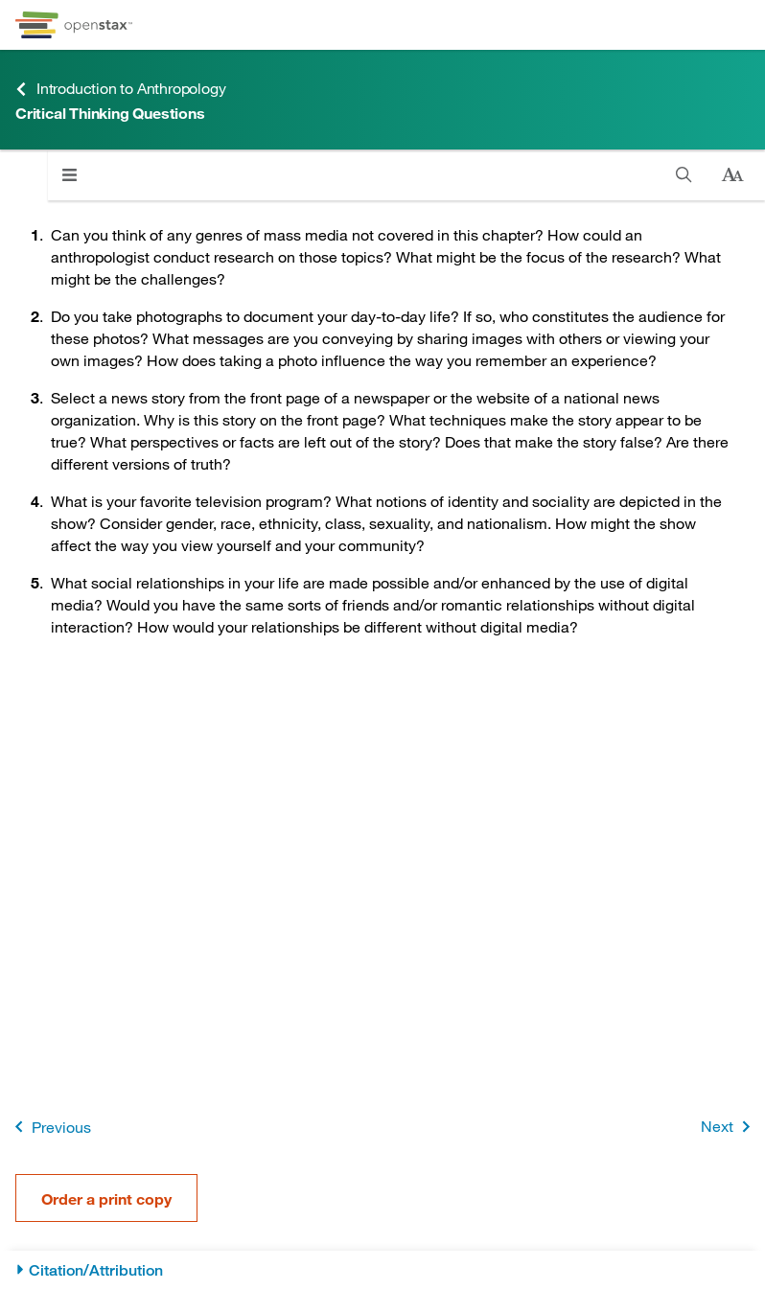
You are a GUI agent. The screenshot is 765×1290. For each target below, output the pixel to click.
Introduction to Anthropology (120, 89)
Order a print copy (106, 1198)
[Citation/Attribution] (382, 1270)
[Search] (684, 175)
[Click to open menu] (69, 175)
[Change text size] (732, 175)
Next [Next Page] (729, 1127)
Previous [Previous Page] (49, 1127)
